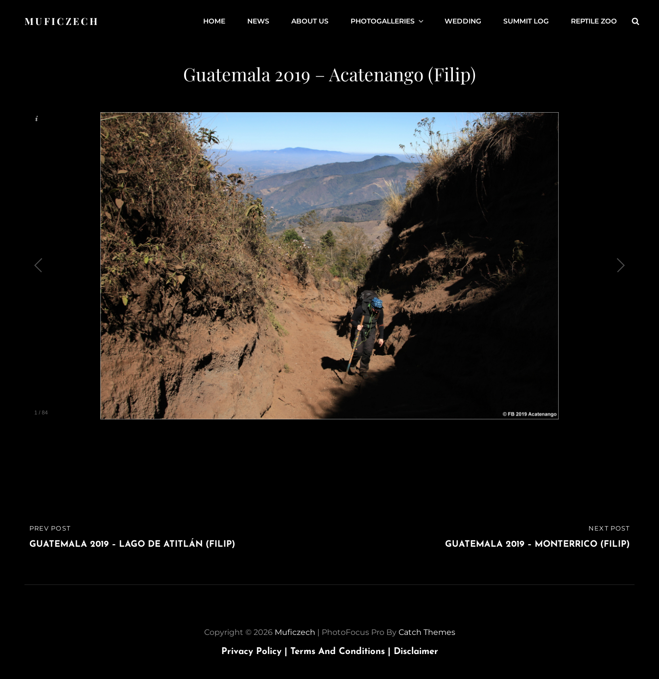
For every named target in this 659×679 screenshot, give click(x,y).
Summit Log (526, 21)
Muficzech (61, 20)
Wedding (463, 21)
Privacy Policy (255, 651)
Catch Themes (427, 632)
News (258, 21)
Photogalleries (388, 21)
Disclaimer (416, 651)
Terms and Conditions (342, 651)
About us (310, 21)
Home (214, 21)
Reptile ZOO (594, 21)
